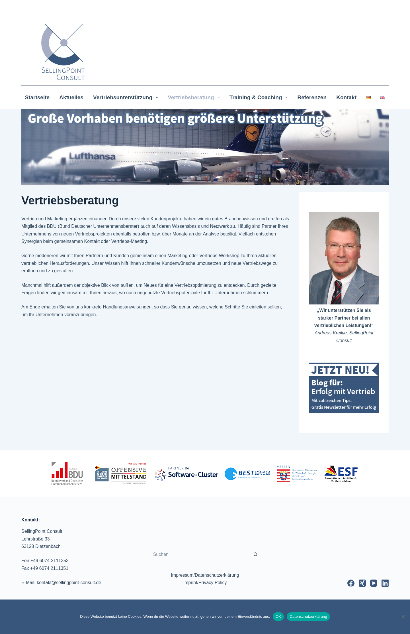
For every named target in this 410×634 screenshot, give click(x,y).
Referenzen (312, 97)
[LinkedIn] (385, 583)
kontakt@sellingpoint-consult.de (69, 582)
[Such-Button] (255, 554)
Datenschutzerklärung (308, 616)
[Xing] (362, 583)
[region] (205, 147)
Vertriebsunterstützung (126, 97)
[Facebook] (350, 583)
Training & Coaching (259, 97)
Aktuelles (71, 97)
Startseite (37, 97)
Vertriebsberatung (195, 97)
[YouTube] (373, 583)
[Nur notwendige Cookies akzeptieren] (403, 616)
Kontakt (346, 97)
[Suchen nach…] (199, 554)
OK (278, 616)
